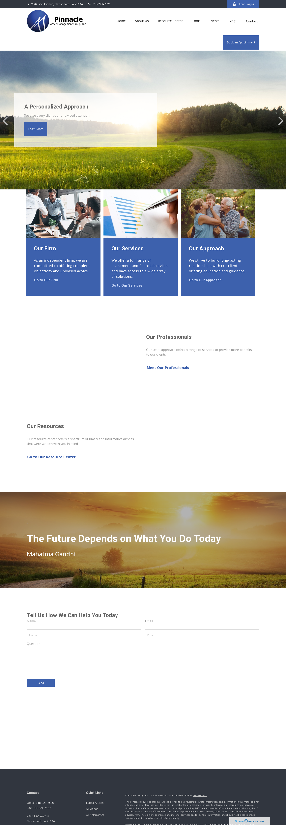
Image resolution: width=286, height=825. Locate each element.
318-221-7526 (99, 4)
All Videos (92, 809)
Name (31, 621)
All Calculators (95, 815)
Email (149, 621)
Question (34, 644)
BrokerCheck (200, 795)
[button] (121, 20)
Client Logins (243, 4)
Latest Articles (95, 803)
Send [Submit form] (41, 683)
